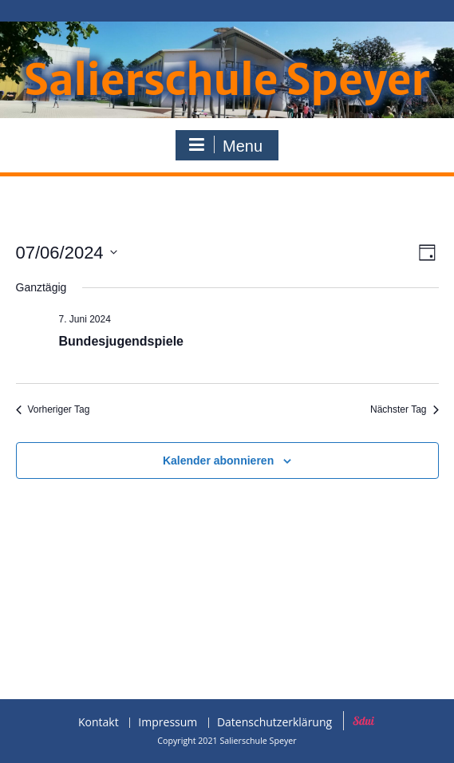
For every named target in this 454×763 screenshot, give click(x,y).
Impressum (167, 723)
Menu (225, 145)
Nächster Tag (404, 409)
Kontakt (98, 723)
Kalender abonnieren (218, 460)
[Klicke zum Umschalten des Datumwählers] (66, 252)
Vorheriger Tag (53, 409)
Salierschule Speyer (227, 80)
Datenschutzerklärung (274, 723)
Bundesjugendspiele (121, 341)
